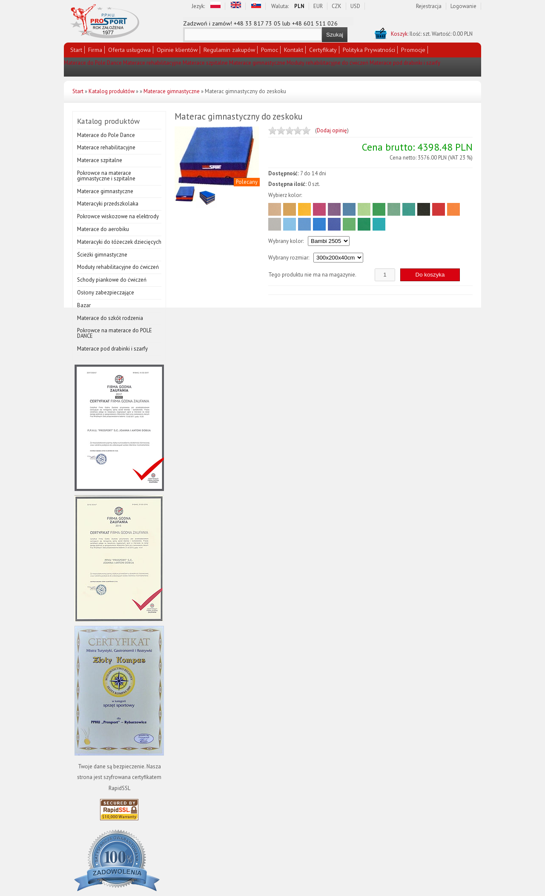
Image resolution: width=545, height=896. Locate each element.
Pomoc (269, 50)
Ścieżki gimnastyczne (102, 254)
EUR (318, 6)
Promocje (413, 50)
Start (76, 50)
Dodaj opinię (332, 130)
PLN (299, 6)
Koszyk (399, 33)
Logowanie (463, 6)
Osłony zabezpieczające (105, 292)
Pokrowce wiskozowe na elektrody (118, 216)
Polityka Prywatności (369, 50)
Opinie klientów (177, 50)
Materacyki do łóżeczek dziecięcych (119, 241)
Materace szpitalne (205, 62)
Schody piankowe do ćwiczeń (111, 279)
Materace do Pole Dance (93, 62)
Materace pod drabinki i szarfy (405, 62)
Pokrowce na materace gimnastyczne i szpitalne (106, 175)
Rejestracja (429, 6)
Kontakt (293, 50)
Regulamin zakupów (229, 50)
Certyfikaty (323, 50)
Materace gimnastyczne (257, 62)
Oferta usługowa (129, 50)
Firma (95, 50)
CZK (336, 6)
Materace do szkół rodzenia (110, 318)
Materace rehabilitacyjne (152, 62)
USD (355, 6)
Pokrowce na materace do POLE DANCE (114, 333)
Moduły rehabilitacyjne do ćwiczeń (327, 62)
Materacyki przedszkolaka (107, 203)
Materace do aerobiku (103, 229)
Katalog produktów (112, 91)
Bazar (84, 305)
